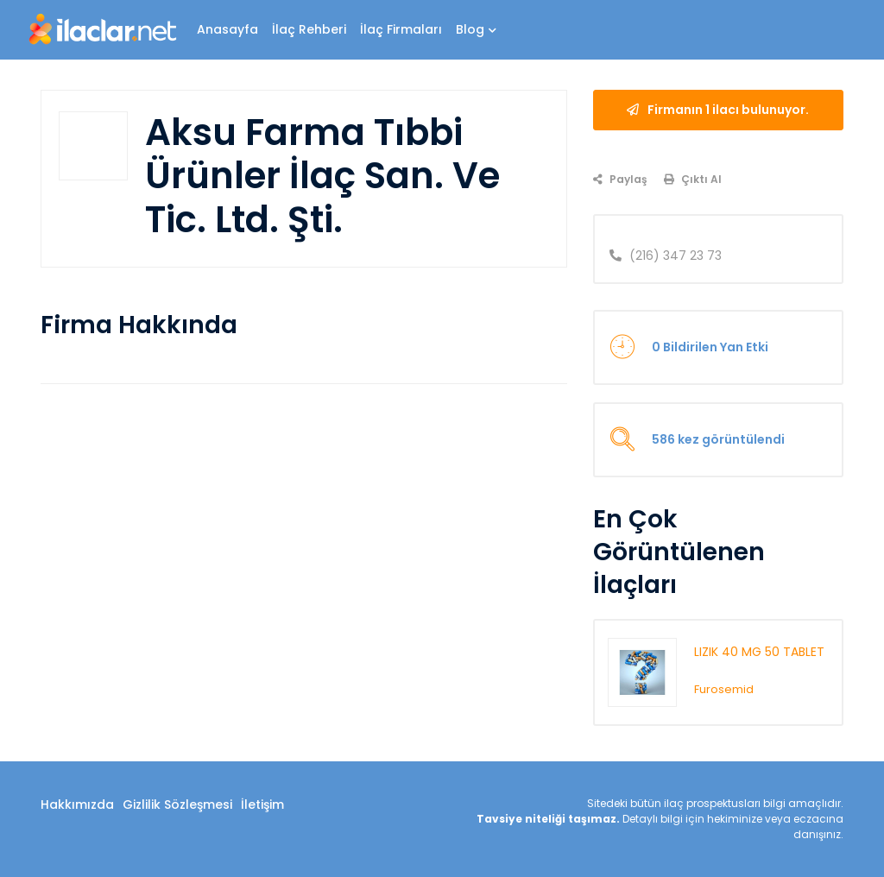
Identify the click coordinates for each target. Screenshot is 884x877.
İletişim (262, 804)
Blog (476, 29)
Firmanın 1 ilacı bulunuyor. (718, 109)
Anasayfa (227, 29)
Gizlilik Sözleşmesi (177, 804)
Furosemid (724, 689)
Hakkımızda (77, 804)
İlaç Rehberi (309, 29)
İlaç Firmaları (401, 29)
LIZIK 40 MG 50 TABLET (759, 651)
